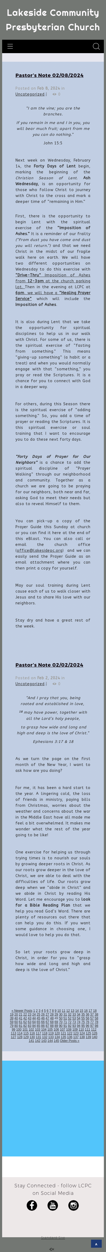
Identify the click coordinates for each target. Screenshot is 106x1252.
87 (47, 1026)
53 (74, 1018)
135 (63, 1037)
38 (96, 1014)
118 (44, 1033)
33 (74, 1014)
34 (78, 1014)
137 (75, 1037)
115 (26, 1033)
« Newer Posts (21, 1011)
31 (65, 1014)
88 (51, 1026)
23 (29, 1014)
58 (96, 1018)
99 (13, 1029)
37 (92, 1014)
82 (25, 1026)
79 (11, 1026)
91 (65, 1026)
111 (87, 1029)
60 (16, 1022)
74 (78, 1022)
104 (43, 1029)
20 (16, 1014)
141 (31, 1041)
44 (34, 1018)
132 (44, 1037)
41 (20, 1018)
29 (56, 1014)
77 (92, 1022)
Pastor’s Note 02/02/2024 (49, 664)
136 (69, 1037)
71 (65, 1022)
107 (62, 1029)
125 (88, 1033)
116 (32, 1033)
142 (37, 1041)
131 (38, 1037)
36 (87, 1014)
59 (11, 1022)
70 (60, 1022)
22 (25, 1014)
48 (51, 1018)
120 (57, 1033)
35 (83, 1014)
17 (90, 1011)
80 (16, 1026)
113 (13, 1033)
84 (34, 1026)
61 (20, 1022)
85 (38, 1026)
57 (92, 1018)
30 (60, 1014)
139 (88, 1037)
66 (43, 1022)
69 (56, 1022)
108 (69, 1029)
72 (69, 1022)
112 (93, 1029)
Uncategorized (30, 94)
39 (11, 1018)
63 (29, 1022)
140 (94, 1037)
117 (38, 1033)
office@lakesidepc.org (39, 550)
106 (56, 1029)
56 (87, 1018)
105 (50, 1029)
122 (69, 1033)
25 (38, 1014)
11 (63, 1011)
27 (47, 1014)
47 (47, 1018)
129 (26, 1037)
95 (83, 1026)
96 (87, 1026)
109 (75, 1029)
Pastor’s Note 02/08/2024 (49, 75)
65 (38, 1022)
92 (69, 1026)
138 (82, 1037)
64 (34, 1022)
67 (47, 1022)
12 (68, 1011)
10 (59, 1011)
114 (19, 1033)
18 (94, 1011)
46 (43, 1018)
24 (34, 1014)
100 (19, 1029)
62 (25, 1022)
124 (82, 1033)
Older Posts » (70, 1041)
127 (13, 1037)
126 (94, 1033)
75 (83, 1022)
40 (16, 1018)
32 (69, 1014)
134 (57, 1037)
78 (96, 1022)
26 (43, 1014)
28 (51, 1014)
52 (69, 1018)
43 (29, 1018)
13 (72, 1011)
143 (43, 1041)
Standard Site (53, 1238)
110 (81, 1029)
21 (20, 1014)
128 (19, 1037)
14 (77, 1011)
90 (60, 1026)
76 (87, 1022)
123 (75, 1033)
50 (60, 1018)
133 (51, 1037)
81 (20, 1026)
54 (78, 1018)
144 (50, 1041)
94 (78, 1026)
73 (74, 1022)
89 (56, 1026)
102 (31, 1029)
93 (74, 1026)
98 (96, 1026)
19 (11, 1014)
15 (81, 1011)
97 (92, 1026)
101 (25, 1029)
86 (43, 1026)
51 (65, 1018)
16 (86, 1011)
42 (25, 1018)
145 (56, 1041)
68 (51, 1022)
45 (38, 1018)
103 (37, 1029)
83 (29, 1026)
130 (32, 1037)
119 (51, 1033)
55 (83, 1018)
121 (63, 1033)
